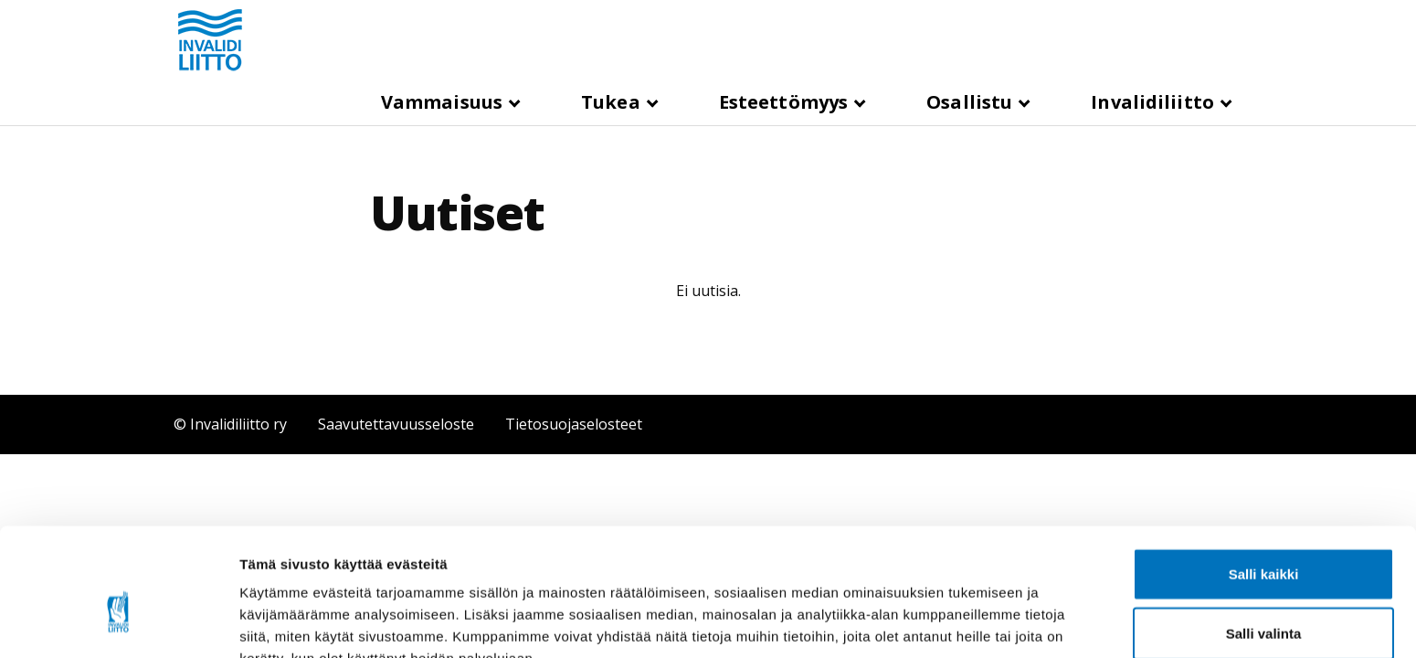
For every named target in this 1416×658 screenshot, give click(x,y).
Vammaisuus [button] (444, 102)
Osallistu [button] (971, 102)
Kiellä (1263, 598)
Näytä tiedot (977, 622)
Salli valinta (1264, 539)
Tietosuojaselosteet (573, 424)
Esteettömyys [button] (785, 102)
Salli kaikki (1264, 478)
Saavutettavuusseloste (396, 424)
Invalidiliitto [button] (1155, 102)
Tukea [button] (613, 102)
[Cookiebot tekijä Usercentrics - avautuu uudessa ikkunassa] (118, 622)
